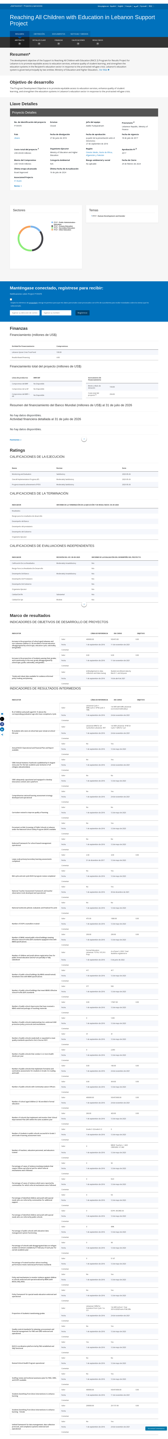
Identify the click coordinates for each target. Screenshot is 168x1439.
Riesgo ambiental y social (98, 160)
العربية (136, 6)
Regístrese (82, 313)
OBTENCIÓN (39, 34)
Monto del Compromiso (25, 160)
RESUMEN (19, 34)
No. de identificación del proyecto (30, 122)
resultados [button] (97, 42)
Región (89, 148)
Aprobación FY (129, 149)
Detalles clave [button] (39, 42)
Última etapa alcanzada (25, 168)
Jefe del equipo (93, 122)
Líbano (17, 138)
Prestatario (128, 122)
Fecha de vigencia (130, 134)
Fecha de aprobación (95, 134)
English (120, 6)
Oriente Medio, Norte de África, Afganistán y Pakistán (99, 153)
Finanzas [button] (58, 42)
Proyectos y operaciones (33, 6)
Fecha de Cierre (129, 160)
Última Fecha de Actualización (64, 168)
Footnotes (15, 440)
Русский (143, 6)
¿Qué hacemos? (16, 6)
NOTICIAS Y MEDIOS (79, 34)
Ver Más (104, 69)
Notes (17, 186)
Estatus (53, 122)
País (16, 134)
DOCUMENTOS (58, 34)
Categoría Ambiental (60, 160)
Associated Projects (23, 177)
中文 (150, 6)
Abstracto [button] (19, 42)
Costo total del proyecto (26, 149)
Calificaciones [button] (78, 42)
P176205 (18, 181)
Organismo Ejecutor (59, 148)
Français (128, 6)
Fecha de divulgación (60, 134)
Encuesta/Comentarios (156, 1428)
